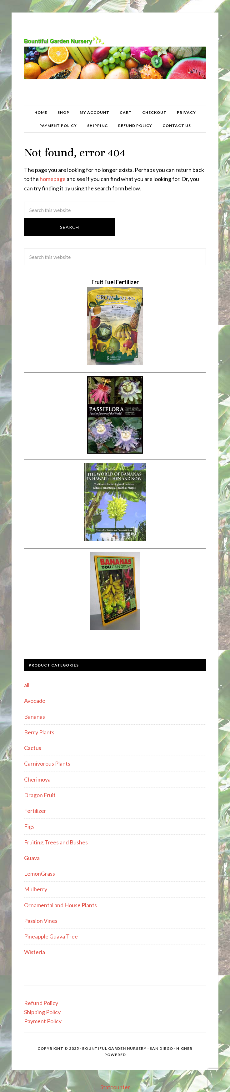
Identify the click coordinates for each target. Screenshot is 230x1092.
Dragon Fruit (40, 795)
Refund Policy (41, 1002)
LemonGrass (39, 873)
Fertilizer (35, 810)
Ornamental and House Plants (60, 905)
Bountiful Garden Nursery (115, 59)
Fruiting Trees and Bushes (56, 842)
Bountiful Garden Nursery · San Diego (127, 1048)
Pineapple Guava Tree (51, 936)
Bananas (34, 716)
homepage (53, 178)
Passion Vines (41, 920)
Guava (32, 857)
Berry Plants (39, 732)
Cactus (32, 747)
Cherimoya (37, 779)
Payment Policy (43, 1021)
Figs (29, 826)
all (26, 685)
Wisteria (34, 952)
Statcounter (115, 1087)
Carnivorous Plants (47, 763)
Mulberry (35, 889)
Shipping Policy (42, 1012)
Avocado (34, 700)
